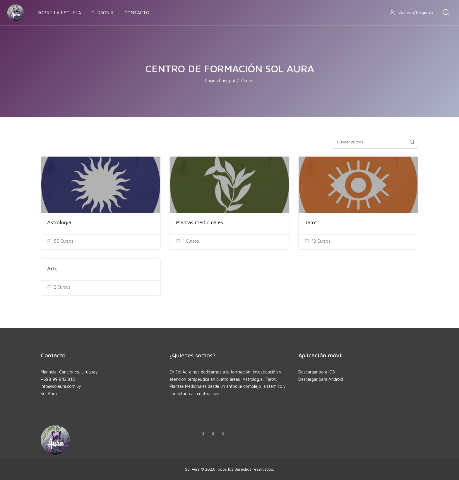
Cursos (247, 80)
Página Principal (220, 80)
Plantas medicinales (199, 222)
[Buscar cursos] (368, 142)
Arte (52, 268)
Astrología (59, 222)
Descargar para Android (320, 379)
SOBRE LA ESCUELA (59, 12)
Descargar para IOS (316, 371)
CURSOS (102, 12)
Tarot (311, 222)
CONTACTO (136, 12)
